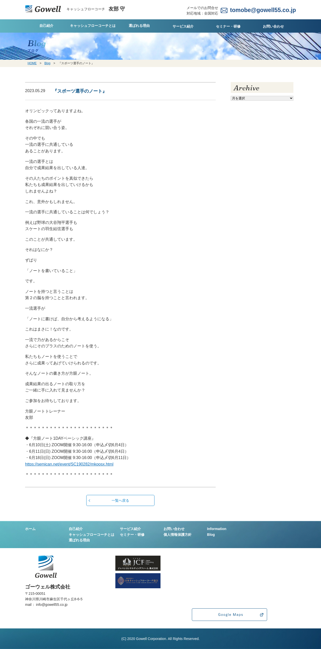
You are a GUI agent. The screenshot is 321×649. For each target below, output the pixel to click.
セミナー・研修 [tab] (228, 26)
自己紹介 (46, 26)
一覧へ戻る (120, 500)
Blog (47, 63)
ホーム (30, 529)
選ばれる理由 (139, 26)
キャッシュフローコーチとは (93, 26)
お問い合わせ (174, 529)
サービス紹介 (183, 26)
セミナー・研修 (132, 535)
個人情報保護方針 (178, 535)
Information (216, 529)
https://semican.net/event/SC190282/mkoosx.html (69, 464)
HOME (32, 63)
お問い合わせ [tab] (273, 26)
